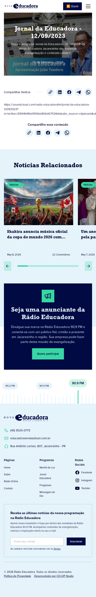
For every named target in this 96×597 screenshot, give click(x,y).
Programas (45, 485)
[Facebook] (69, 92)
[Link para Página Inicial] (21, 6)
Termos (57, 548)
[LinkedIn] (60, 92)
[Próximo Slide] (88, 266)
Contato (8, 488)
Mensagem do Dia (47, 494)
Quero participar (48, 354)
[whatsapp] (88, 92)
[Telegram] (79, 92)
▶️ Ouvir (72, 6)
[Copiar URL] (50, 92)
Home (7, 467)
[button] (87, 6)
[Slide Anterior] (7, 266)
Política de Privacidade (17, 576)
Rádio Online (11, 481)
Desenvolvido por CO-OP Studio (54, 576)
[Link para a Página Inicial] (26, 417)
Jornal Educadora (45, 476)
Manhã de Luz (47, 467)
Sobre (7, 474)
